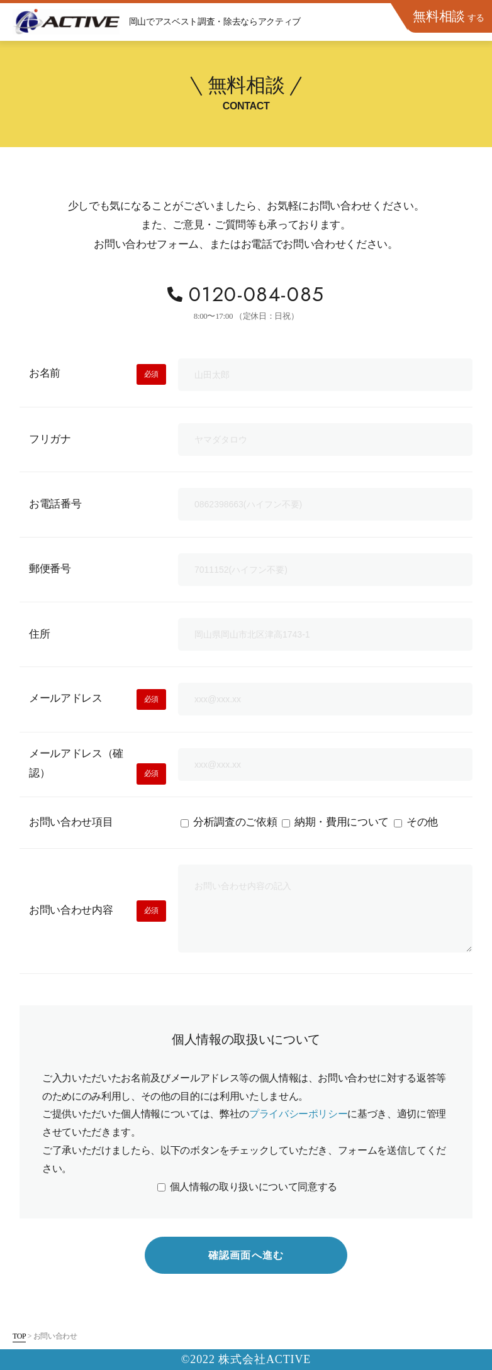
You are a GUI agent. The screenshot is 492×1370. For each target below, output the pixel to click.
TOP (19, 1336)
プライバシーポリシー (298, 1115)
